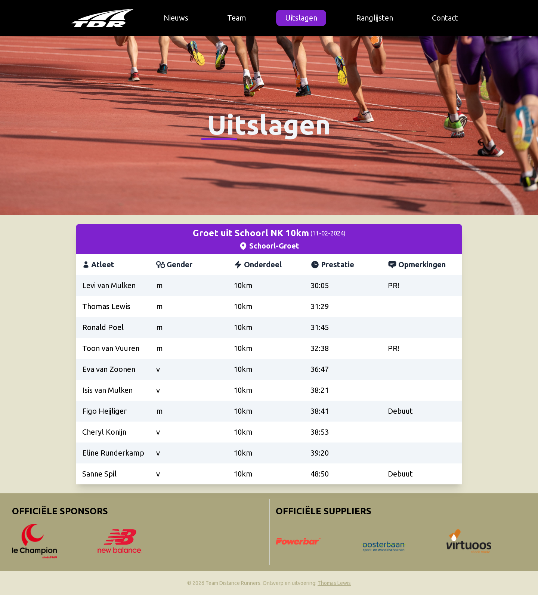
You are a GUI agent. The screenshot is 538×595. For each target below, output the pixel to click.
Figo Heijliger (104, 411)
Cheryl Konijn (104, 432)
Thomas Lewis (106, 306)
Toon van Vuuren (110, 348)
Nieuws (176, 17)
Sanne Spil (99, 473)
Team (236, 17)
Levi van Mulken (109, 285)
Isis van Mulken (107, 390)
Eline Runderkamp (113, 452)
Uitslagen (301, 17)
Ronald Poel (103, 327)
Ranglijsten (374, 17)
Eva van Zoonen (108, 369)
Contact (445, 17)
